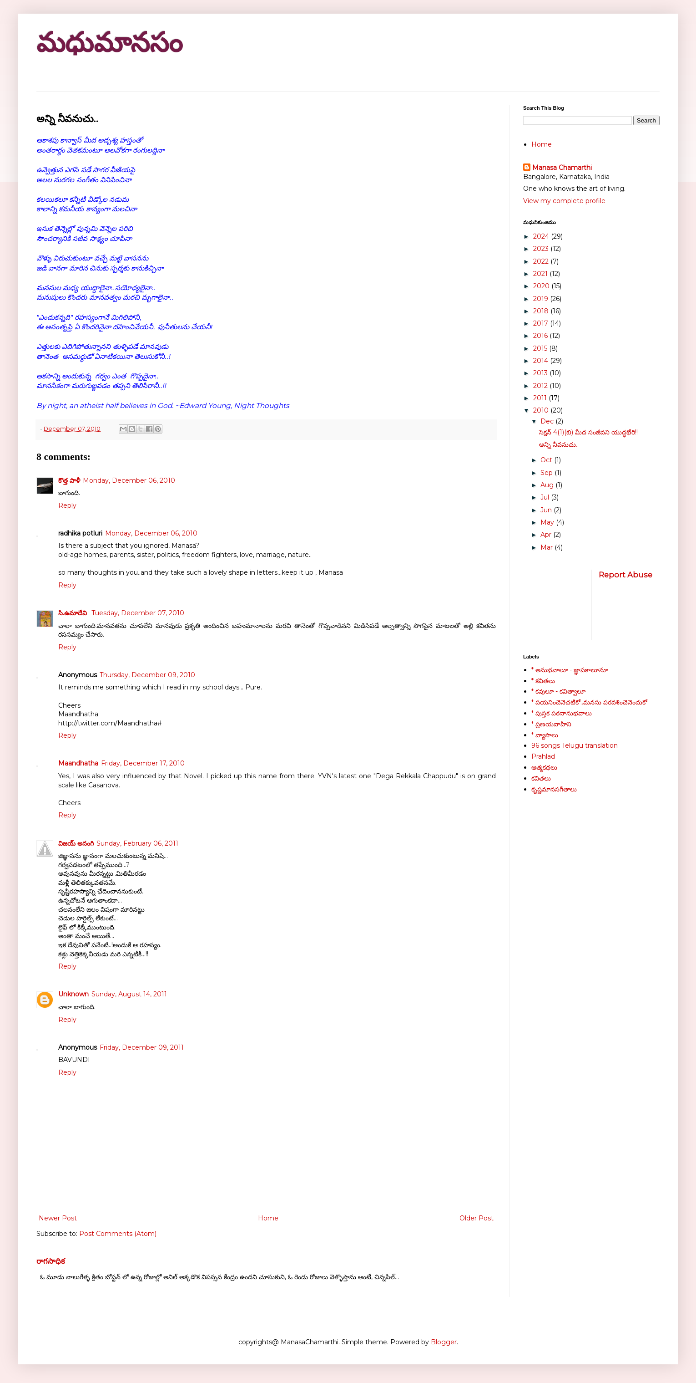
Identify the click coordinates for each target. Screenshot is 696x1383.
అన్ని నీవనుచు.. (559, 444)
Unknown (73, 994)
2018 (541, 311)
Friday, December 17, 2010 (143, 763)
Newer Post (58, 1218)
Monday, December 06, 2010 (129, 480)
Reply (67, 505)
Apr (546, 535)
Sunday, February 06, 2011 (137, 843)
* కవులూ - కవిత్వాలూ (558, 691)
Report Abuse (625, 574)
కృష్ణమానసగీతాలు (554, 789)
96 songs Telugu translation (574, 745)
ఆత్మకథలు (544, 767)
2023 (541, 249)
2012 (541, 386)
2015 (541, 348)
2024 (542, 236)
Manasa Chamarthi (562, 167)
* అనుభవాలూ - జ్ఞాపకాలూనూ (569, 670)
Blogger (444, 1342)
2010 (541, 410)
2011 (541, 398)
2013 (541, 373)
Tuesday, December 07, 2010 (137, 613)
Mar (547, 547)
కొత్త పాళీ (69, 480)
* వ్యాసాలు (544, 735)
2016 (541, 336)
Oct (547, 460)
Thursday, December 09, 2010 (147, 675)
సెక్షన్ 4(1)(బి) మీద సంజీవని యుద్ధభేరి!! (588, 432)
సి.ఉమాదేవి (73, 613)
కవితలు (541, 778)
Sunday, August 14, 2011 (129, 994)
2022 (541, 261)
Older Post (476, 1218)
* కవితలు (543, 681)
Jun (547, 510)
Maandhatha (78, 763)
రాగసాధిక (50, 1261)
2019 (541, 299)
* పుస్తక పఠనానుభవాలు (561, 713)
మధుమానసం (109, 42)
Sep (547, 473)
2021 (541, 274)
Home (268, 1218)
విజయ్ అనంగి (76, 843)
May (548, 522)
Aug (547, 485)
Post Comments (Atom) (117, 1234)
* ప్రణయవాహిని (551, 724)
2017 (541, 323)
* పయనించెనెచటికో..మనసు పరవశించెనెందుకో (589, 702)
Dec (547, 421)
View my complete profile (564, 201)
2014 (541, 361)
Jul (545, 497)
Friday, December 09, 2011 (142, 1047)
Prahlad (543, 756)
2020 (542, 286)
